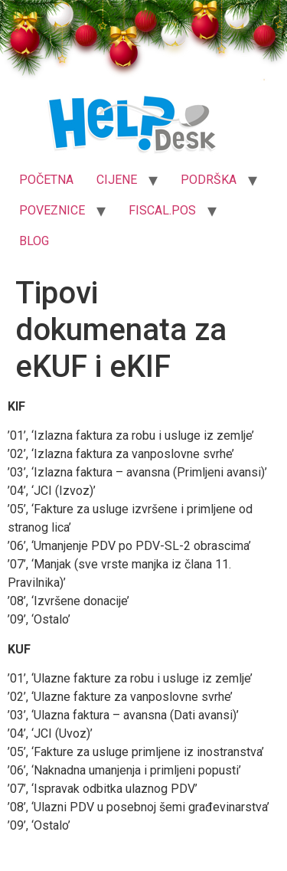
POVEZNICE (52, 210)
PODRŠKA (208, 179)
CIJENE (116, 179)
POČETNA (46, 179)
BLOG (34, 241)
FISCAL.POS (162, 210)
